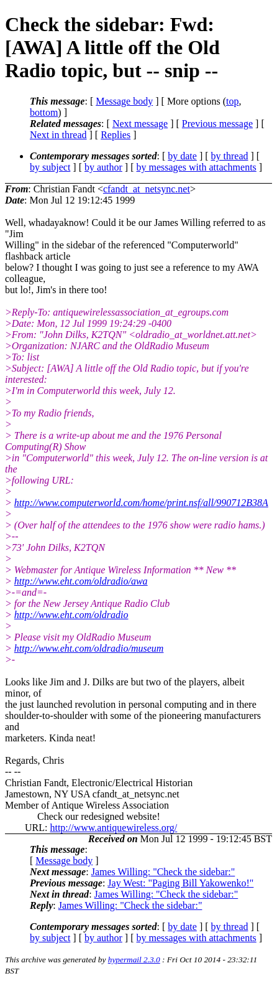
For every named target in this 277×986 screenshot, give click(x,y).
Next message (140, 123)
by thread (229, 156)
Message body (124, 101)
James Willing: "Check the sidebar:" (163, 871)
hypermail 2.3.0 (134, 959)
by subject (50, 167)
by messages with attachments (197, 167)
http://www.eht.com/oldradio (71, 614)
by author (103, 167)
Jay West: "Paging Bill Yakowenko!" (180, 883)
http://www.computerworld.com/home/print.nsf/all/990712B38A (141, 502)
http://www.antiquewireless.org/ (113, 827)
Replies (115, 134)
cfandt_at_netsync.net (146, 189)
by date (182, 156)
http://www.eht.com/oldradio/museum (89, 648)
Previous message (217, 123)
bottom (44, 112)
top (232, 101)
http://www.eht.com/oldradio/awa (81, 581)
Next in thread (58, 134)
